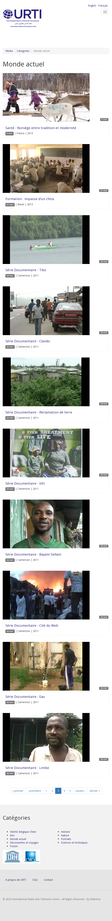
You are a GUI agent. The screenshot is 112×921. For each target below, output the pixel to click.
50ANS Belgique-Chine (23, 831)
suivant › (80, 790)
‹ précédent (34, 790)
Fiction (14, 846)
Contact (48, 879)
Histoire (65, 831)
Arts (12, 835)
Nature (65, 835)
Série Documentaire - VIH (25, 483)
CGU (35, 879)
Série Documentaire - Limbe (27, 768)
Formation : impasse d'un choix (29, 199)
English (92, 5)
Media (9, 51)
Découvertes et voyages (24, 842)
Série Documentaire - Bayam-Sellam (33, 554)
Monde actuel (18, 839)
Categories (23, 51)
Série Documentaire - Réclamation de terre (38, 412)
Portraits (66, 839)
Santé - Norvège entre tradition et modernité (40, 128)
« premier (17, 790)
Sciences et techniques (74, 842)
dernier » (95, 790)
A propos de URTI (15, 879)
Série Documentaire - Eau (25, 696)
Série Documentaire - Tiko (25, 270)
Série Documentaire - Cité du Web (31, 625)
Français (103, 5)
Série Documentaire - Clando (27, 341)
